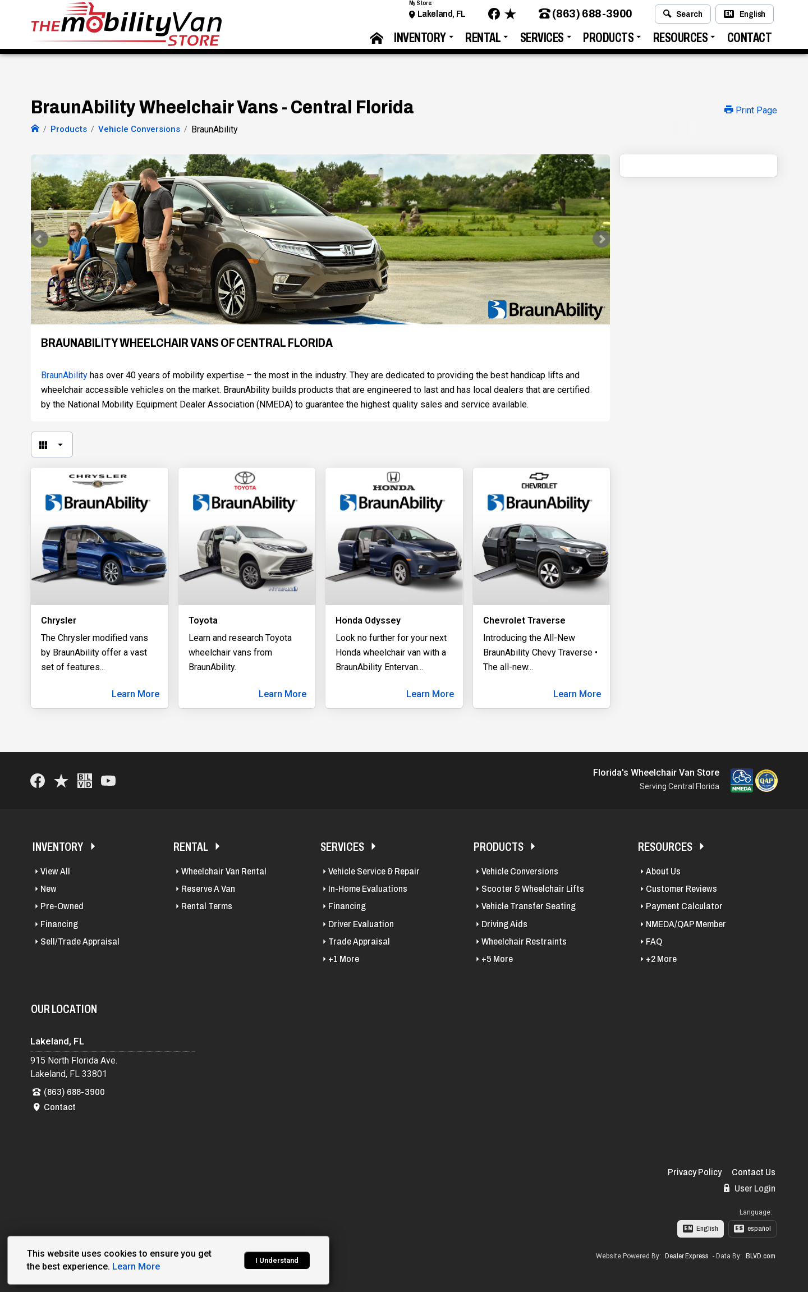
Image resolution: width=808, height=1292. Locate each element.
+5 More (497, 959)
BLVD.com (760, 1256)
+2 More (661, 959)
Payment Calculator (684, 906)
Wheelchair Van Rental (224, 871)
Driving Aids (504, 924)
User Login (749, 1188)
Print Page (750, 110)
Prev (45, 239)
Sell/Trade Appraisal (80, 941)
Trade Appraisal (359, 941)
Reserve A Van (208, 889)
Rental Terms (206, 906)
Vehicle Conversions (519, 871)
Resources (680, 42)
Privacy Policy (695, 1172)
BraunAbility (64, 375)
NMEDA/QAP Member (686, 924)
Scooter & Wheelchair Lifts (532, 889)
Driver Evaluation (361, 924)
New (48, 889)
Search (682, 18)
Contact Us (753, 1172)
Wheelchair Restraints (524, 941)
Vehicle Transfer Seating (528, 906)
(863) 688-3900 (585, 19)
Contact (749, 42)
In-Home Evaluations (367, 889)
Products (608, 42)
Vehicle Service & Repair (374, 871)
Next (595, 239)
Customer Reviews (681, 889)
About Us (663, 871)
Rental (483, 42)
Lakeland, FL (441, 18)
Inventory (420, 42)
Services (542, 42)
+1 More (343, 959)
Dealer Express (687, 1256)
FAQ (654, 941)
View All (55, 871)
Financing (59, 924)
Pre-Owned (62, 906)
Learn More (135, 694)
